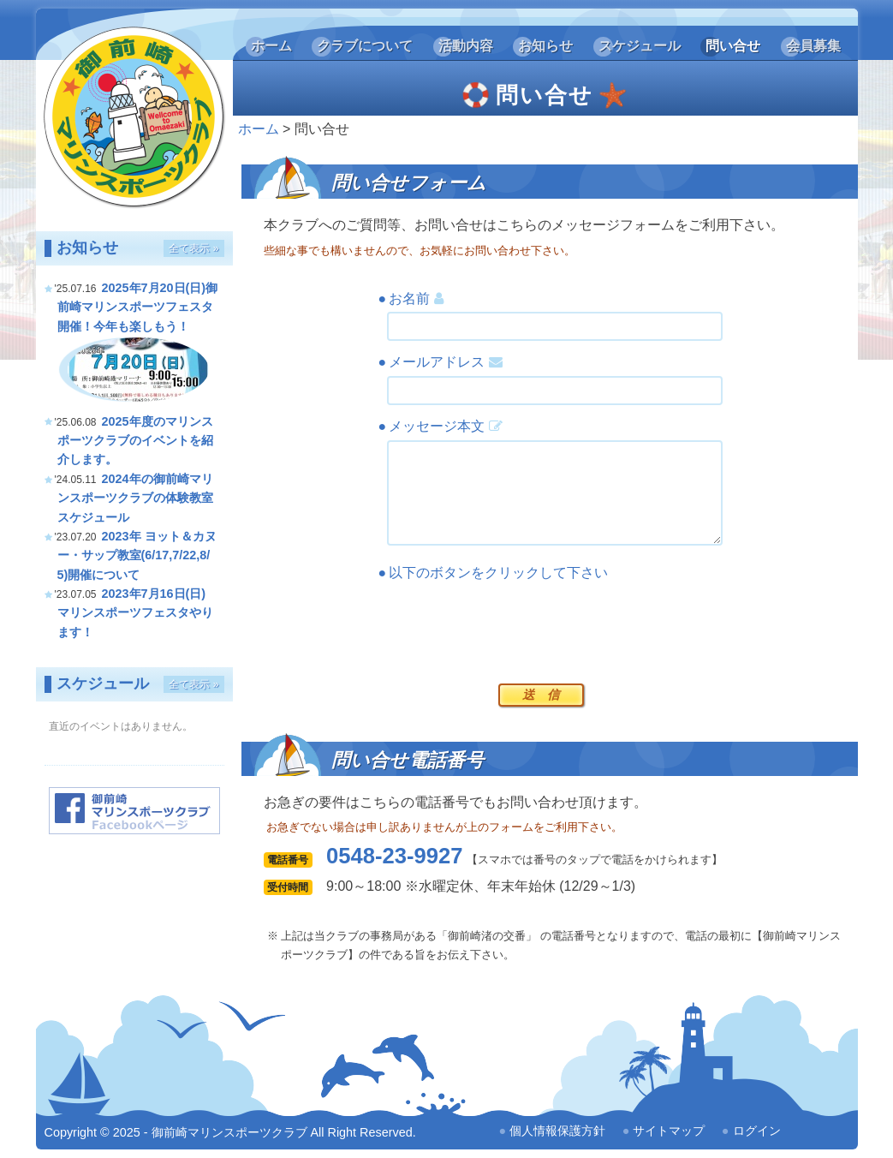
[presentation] (517, 627)
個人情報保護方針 (557, 1130)
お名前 (416, 298)
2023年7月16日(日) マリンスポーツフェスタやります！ (135, 613)
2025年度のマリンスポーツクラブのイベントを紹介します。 (135, 441)
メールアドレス (445, 362)
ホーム (271, 46)
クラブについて (365, 46)
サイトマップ (669, 1130)
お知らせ (545, 46)
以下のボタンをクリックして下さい (498, 572)
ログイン (757, 1130)
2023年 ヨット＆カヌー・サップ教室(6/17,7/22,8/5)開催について (137, 555)
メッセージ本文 (445, 426)
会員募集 (813, 46)
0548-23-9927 (394, 856)
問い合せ (732, 46)
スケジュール (639, 46)
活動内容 (465, 46)
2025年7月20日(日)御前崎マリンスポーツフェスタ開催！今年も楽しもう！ (137, 307)
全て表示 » (193, 248)
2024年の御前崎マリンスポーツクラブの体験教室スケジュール (135, 498)
